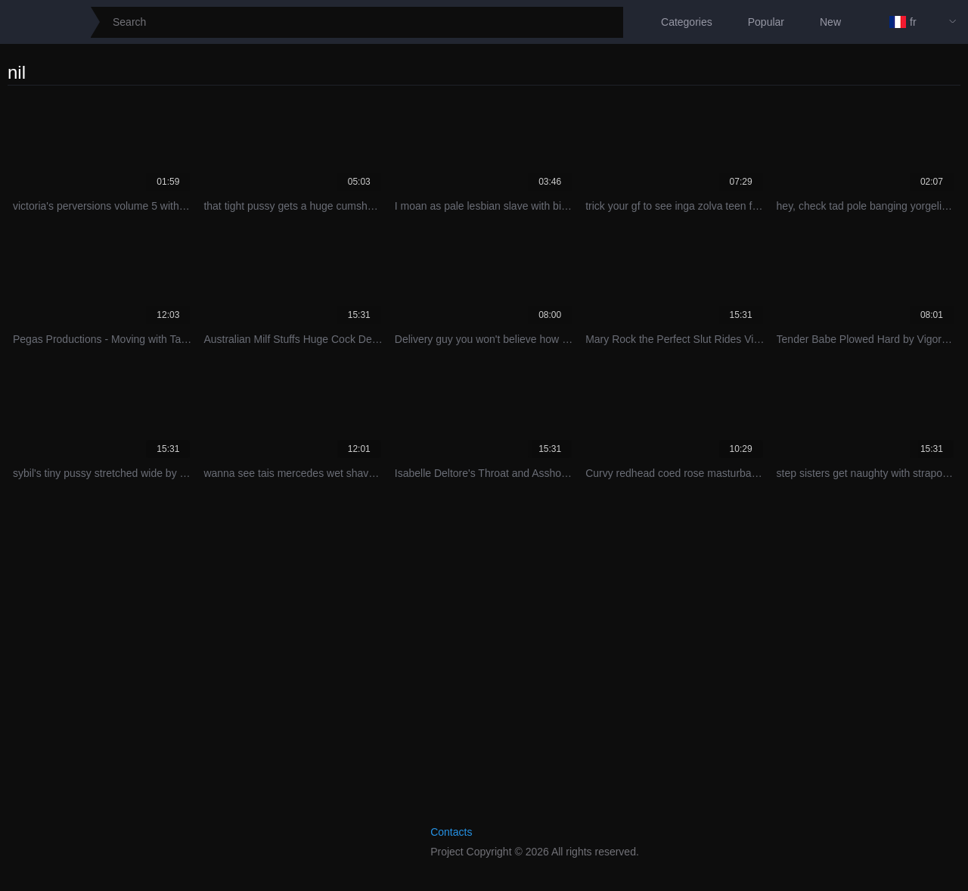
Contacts (451, 832)
